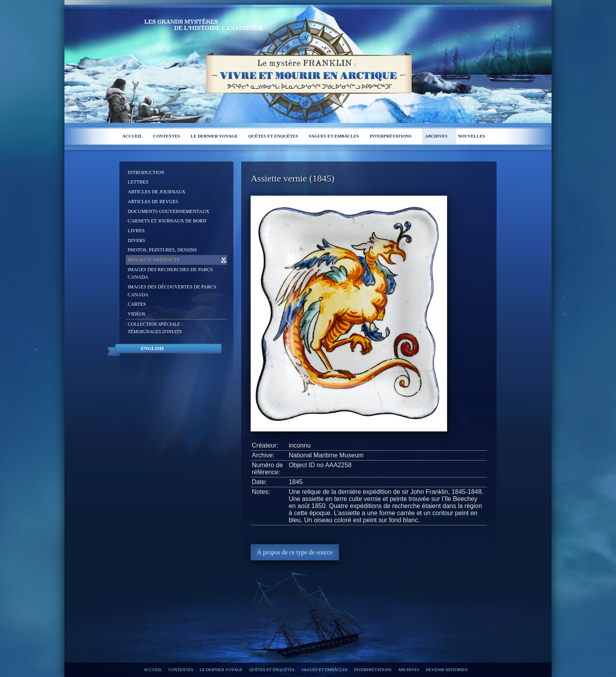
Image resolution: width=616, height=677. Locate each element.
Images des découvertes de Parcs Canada (172, 290)
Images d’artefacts (154, 259)
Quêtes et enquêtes (273, 136)
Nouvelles (471, 136)
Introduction (146, 172)
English (152, 348)
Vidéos (136, 314)
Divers (136, 240)
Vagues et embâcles (334, 136)
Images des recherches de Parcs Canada (170, 273)
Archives (436, 136)
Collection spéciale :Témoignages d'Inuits (155, 328)
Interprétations (391, 136)
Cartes (137, 304)
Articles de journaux (156, 191)
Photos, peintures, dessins (162, 250)
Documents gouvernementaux (168, 211)
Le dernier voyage (214, 136)
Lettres (138, 182)
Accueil (132, 136)
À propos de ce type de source (295, 552)
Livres (136, 230)
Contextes (166, 136)
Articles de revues (153, 201)
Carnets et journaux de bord (167, 221)
